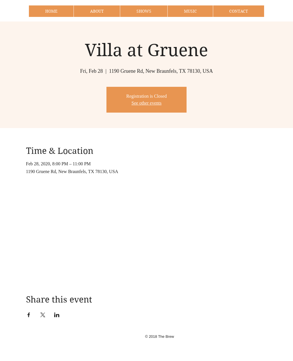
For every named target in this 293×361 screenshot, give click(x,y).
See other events (147, 103)
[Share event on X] (42, 315)
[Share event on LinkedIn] (57, 315)
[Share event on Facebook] (28, 315)
